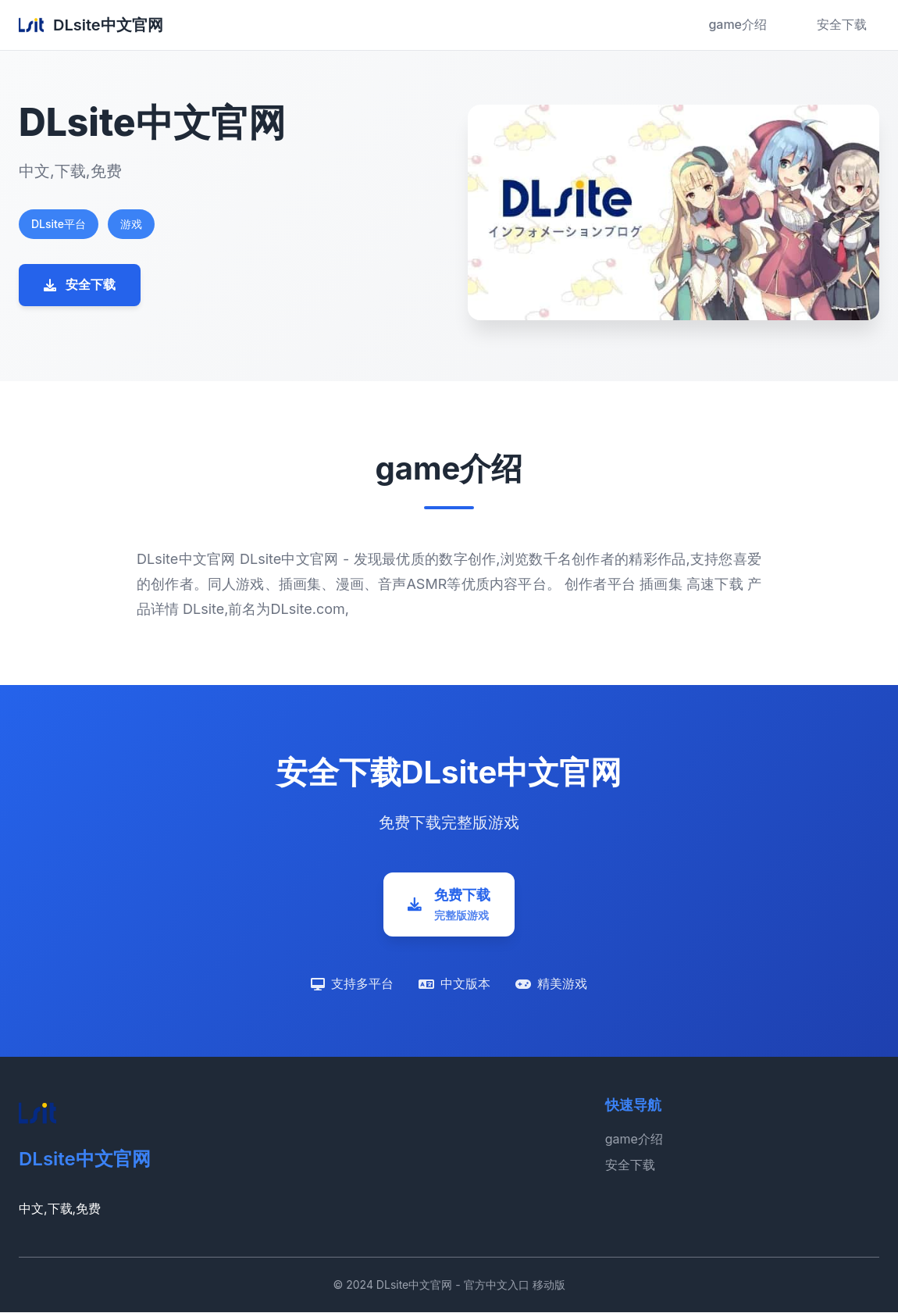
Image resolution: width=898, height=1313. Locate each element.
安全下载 (842, 24)
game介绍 (737, 24)
